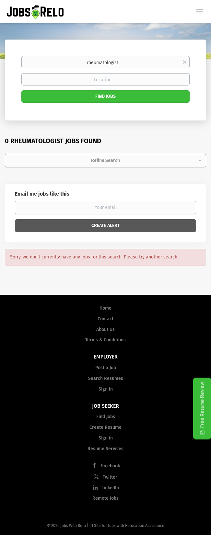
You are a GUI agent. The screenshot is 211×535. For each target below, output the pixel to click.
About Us (105, 329)
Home (105, 308)
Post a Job (105, 367)
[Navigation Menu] (199, 11)
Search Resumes (105, 378)
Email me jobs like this (42, 194)
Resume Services (105, 448)
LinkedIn (110, 488)
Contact (105, 319)
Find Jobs (105, 96)
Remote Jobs (105, 498)
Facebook (110, 466)
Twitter (110, 477)
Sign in (106, 389)
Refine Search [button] (105, 160)
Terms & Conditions (105, 340)
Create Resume (105, 427)
